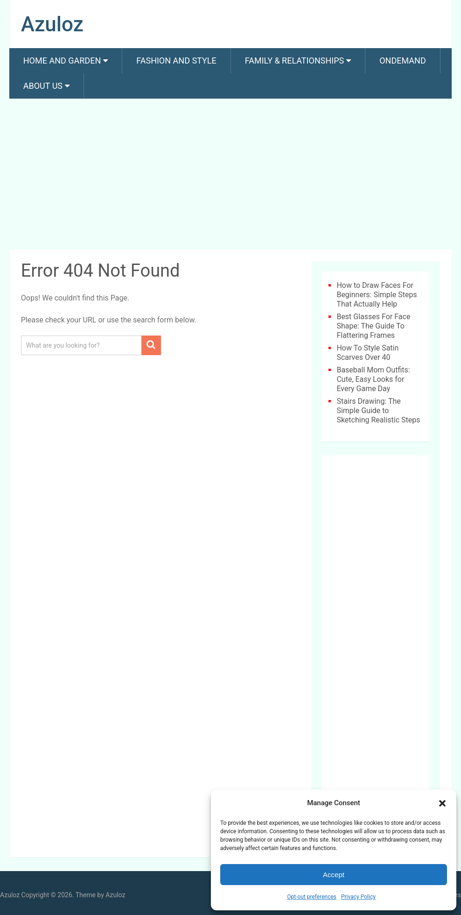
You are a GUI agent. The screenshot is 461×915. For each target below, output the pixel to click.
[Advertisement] (230, 175)
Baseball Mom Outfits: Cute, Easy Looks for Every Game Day (373, 379)
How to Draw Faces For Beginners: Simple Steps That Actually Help (376, 294)
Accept (333, 875)
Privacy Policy (358, 897)
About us (43, 86)
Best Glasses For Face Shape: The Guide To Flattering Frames (373, 326)
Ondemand (402, 60)
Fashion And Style (176, 60)
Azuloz (52, 24)
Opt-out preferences (311, 897)
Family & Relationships (294, 60)
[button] (442, 803)
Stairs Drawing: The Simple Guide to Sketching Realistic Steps (378, 410)
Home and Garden (62, 60)
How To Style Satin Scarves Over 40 (367, 352)
